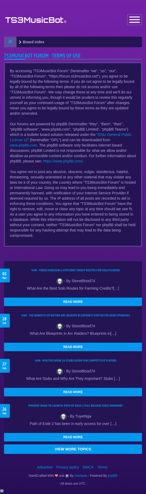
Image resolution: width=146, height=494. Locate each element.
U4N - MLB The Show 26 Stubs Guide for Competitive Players (75, 360)
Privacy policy (67, 467)
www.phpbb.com (23, 145)
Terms (102, 467)
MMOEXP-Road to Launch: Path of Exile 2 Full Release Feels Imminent (75, 405)
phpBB (113, 476)
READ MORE (73, 302)
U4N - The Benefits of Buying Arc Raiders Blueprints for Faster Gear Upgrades (75, 315)
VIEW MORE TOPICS (73, 449)
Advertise (45, 467)
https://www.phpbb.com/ (63, 161)
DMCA (88, 467)
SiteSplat (80, 476)
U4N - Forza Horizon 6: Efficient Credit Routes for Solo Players (75, 270)
